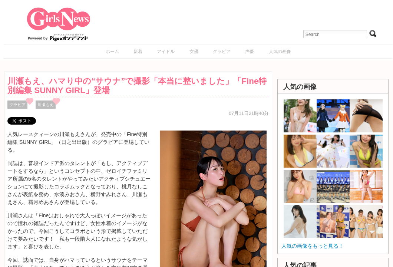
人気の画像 (280, 51)
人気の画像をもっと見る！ (312, 246)
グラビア (222, 51)
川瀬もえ (45, 104)
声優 (249, 51)
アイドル (166, 51)
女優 (193, 51)
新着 (137, 51)
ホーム (112, 51)
